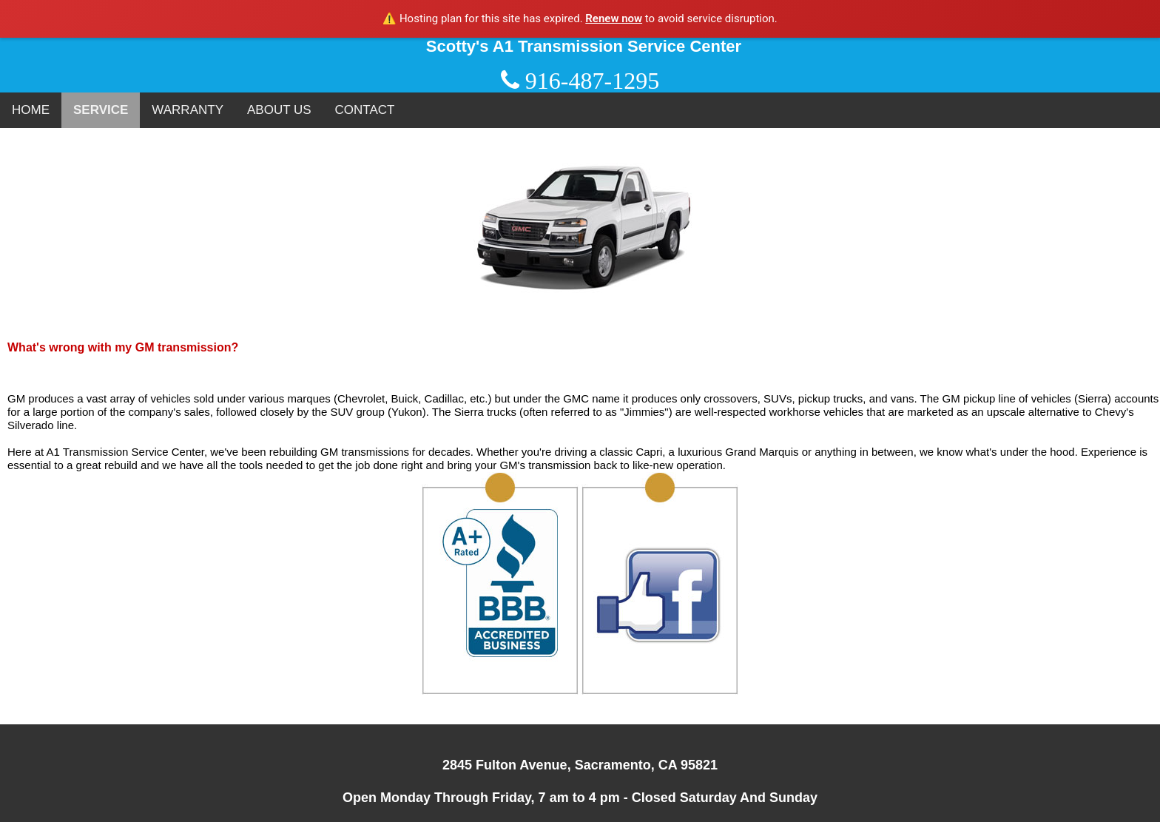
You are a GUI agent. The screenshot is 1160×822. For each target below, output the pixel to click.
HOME (31, 110)
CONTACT (365, 110)
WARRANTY (187, 110)
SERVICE (100, 110)
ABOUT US (279, 110)
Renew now (613, 18)
